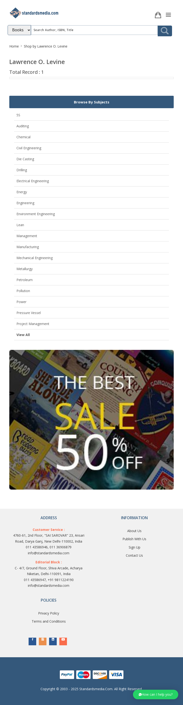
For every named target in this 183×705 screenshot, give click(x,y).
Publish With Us (134, 539)
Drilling (21, 170)
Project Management (32, 323)
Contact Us (134, 555)
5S (18, 115)
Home (14, 46)
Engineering (25, 203)
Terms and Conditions (49, 621)
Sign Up (134, 547)
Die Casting (25, 159)
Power (21, 301)
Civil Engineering (28, 148)
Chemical (23, 137)
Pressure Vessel (28, 312)
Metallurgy (24, 269)
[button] (155, 694)
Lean (20, 225)
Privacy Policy (48, 613)
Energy (21, 192)
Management (26, 236)
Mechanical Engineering (34, 258)
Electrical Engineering (32, 181)
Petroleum (24, 280)
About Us (134, 531)
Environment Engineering (35, 214)
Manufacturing (27, 247)
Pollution (23, 290)
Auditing (22, 126)
